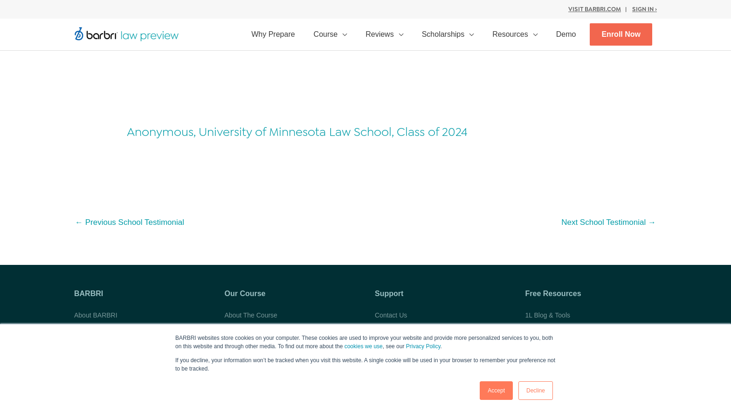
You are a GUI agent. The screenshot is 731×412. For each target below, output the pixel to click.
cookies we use (364, 346)
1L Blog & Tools (548, 315)
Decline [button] (535, 390)
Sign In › (644, 9)
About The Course (251, 315)
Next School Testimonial (608, 222)
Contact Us (391, 315)
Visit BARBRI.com (594, 9)
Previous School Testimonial (129, 222)
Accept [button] (496, 390)
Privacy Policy (423, 346)
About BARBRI (95, 315)
